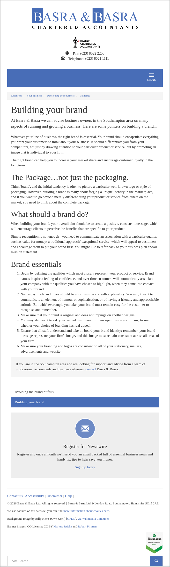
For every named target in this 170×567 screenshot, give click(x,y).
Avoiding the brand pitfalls (34, 392)
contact (90, 369)
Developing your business (60, 95)
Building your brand (29, 402)
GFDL (71, 518)
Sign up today (85, 467)
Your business (34, 95)
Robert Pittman (87, 526)
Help (68, 496)
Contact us (15, 496)
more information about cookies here (86, 511)
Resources (16, 95)
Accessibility (34, 496)
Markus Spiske (62, 526)
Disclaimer (54, 496)
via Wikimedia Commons (93, 518)
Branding (85, 95)
